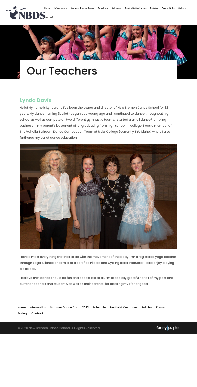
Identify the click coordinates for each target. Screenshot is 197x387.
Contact (48, 17)
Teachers (103, 8)
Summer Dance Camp (82, 8)
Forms (160, 307)
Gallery (182, 8)
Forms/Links (168, 8)
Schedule (117, 8)
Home (47, 8)
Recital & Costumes (136, 8)
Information (60, 8)
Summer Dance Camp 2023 (69, 307)
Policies (154, 8)
